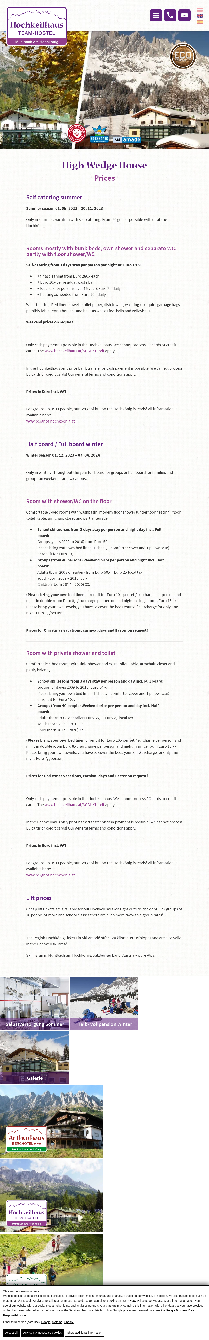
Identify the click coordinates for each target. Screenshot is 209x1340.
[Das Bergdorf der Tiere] (77, 133)
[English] (200, 16)
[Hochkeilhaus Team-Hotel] (156, 1067)
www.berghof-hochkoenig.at (50, 421)
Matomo (57, 1322)
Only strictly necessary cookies (42, 1333)
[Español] (200, 22)
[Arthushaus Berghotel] (52, 1067)
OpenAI (68, 1322)
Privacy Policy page (139, 1301)
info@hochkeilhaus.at (43, 1276)
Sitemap (79, 1234)
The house (76, 1195)
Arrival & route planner (138, 1234)
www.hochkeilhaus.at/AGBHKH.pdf (74, 350)
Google (45, 1322)
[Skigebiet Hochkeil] (156, 1142)
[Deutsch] (200, 10)
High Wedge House (52, 1195)
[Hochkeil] (36, 26)
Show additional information (84, 1333)
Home (30, 1195)
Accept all (11, 1333)
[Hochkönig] (99, 134)
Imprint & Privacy (86, 1241)
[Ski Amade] (127, 140)
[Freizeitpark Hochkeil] (52, 1142)
